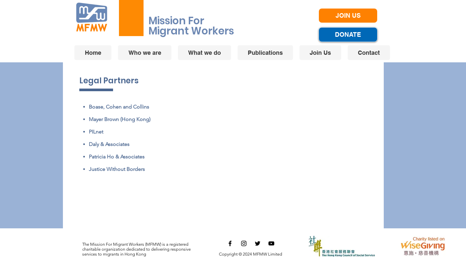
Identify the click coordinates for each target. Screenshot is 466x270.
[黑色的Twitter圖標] (257, 243)
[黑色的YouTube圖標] (271, 243)
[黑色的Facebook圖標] (230, 243)
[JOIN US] (348, 15)
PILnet (96, 132)
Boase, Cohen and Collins (119, 107)
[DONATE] (348, 34)
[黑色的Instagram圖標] (243, 243)
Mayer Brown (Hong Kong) (119, 119)
